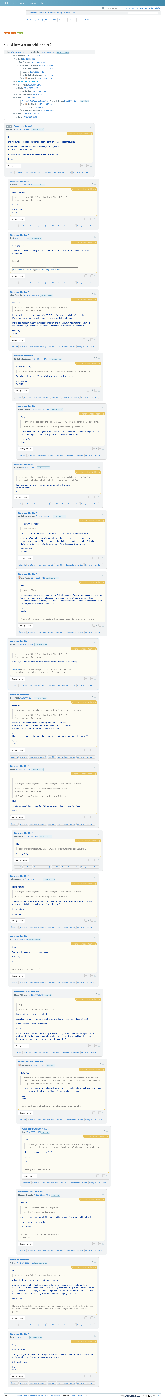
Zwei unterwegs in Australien (48, 269)
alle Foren (19, 172)
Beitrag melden (13, 166)
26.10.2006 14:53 (45, 516)
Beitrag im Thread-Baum (81, 172)
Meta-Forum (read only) (35, 20)
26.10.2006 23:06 (36, 995)
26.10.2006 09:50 (25, 185)
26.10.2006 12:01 (26, 698)
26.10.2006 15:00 (35, 879)
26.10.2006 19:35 (21, 939)
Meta (9, 126)
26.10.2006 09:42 (23, 129)
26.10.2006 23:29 (38, 1065)
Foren (41, 12)
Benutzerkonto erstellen (62, 172)
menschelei (48, 995)
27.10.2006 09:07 (27, 1263)
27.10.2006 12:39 (22, 1337)
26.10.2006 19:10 (38, 578)
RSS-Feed (72, 20)
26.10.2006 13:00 (31, 836)
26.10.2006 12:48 (23, 769)
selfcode (16, 669)
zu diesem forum (37, 130)
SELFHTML (10, 2)
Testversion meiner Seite (23, 269)
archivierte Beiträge (84, 20)
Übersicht (33, 12)
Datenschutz (55, 1396)
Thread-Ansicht (50, 20)
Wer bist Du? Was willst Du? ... (27, 991)
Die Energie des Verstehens (25, 1396)
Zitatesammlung (55, 12)
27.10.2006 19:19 (33, 1132)
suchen (67, 12)
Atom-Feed (62, 20)
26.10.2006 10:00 (33, 295)
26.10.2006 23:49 (43, 1195)
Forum (32, 2)
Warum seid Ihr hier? (23, 126)
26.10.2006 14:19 (29, 467)
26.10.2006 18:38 (42, 409)
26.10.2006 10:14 (27, 644)
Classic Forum (76, 1396)
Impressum (43, 1396)
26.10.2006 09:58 (21, 238)
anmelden (47, 172)
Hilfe (75, 12)
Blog (42, 2)
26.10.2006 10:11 (41, 359)
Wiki (22, 2)
